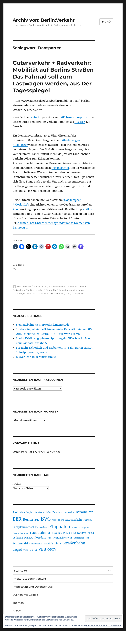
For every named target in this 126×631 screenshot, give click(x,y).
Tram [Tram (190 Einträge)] (25, 550)
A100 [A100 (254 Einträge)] (15, 512)
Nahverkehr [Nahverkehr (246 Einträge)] (79, 533)
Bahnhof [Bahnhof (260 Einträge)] (57, 512)
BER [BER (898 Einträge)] (17, 519)
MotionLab (47, 293)
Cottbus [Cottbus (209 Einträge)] (56, 520)
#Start (35, 117)
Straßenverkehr (34, 290)
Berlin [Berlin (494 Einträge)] (28, 519)
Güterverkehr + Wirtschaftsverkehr (67, 286)
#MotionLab (21, 204)
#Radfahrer (20, 144)
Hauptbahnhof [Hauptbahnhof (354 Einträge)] (40, 533)
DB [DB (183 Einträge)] (62, 520)
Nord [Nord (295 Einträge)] (91, 532)
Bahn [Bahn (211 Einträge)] (48, 512)
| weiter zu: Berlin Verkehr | (30, 578)
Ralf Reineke (24, 286)
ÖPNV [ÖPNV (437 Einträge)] (51, 549)
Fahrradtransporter (67, 290)
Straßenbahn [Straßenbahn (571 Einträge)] (74, 543)
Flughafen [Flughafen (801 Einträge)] (59, 526)
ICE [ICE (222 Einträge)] (60, 533)
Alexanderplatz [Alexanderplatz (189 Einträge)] (26, 512)
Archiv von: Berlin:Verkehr (44, 20)
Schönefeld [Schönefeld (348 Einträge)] (20, 543)
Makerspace (33, 293)
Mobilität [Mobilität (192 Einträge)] (67, 533)
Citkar (49, 290)
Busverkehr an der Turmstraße (36, 356)
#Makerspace (72, 200)
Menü (106, 21)
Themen (18, 602)
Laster (81, 290)
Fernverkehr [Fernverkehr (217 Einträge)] (41, 527)
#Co (15, 209)
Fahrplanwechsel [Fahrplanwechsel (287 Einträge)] (23, 527)
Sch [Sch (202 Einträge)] (87, 538)
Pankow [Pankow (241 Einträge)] (28, 537)
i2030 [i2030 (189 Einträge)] (54, 533)
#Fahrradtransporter (74, 117)
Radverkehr (19, 290)
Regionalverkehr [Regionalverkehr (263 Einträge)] (62, 537)
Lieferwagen (19, 293)
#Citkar (87, 209)
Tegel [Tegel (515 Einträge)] (17, 549)
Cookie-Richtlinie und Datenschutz (103, 625)
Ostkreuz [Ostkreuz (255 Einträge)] (18, 537)
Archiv (17, 483)
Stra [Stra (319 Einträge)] (58, 543)
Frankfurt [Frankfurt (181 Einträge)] (76, 527)
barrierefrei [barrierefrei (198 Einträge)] (69, 512)
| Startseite (20, 570)
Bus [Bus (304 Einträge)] (36, 519)
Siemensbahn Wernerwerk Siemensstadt (42, 324)
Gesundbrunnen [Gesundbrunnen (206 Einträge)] (21, 533)
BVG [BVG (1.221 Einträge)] (46, 519)
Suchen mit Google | (26, 594)
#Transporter (60, 167)
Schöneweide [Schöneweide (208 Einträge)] (35, 543)
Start (67, 293)
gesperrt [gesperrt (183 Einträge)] (85, 527)
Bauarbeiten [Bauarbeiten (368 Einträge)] (84, 512)
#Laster (79, 121)
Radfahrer (59, 293)
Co (54, 290)
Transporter (77, 293)
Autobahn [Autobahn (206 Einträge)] (39, 512)
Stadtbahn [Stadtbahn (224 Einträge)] (49, 543)
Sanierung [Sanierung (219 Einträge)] (79, 538)
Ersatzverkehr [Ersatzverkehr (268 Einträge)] (73, 519)
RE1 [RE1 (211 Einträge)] (49, 538)
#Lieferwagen (71, 140)
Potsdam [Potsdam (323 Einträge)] (40, 537)
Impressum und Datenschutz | (33, 586)
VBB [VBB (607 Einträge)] (42, 549)
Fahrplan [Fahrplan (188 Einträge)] (88, 520)
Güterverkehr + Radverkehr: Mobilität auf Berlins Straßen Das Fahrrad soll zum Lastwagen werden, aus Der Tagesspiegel (53, 76)
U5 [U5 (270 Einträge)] (31, 549)
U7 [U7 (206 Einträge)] (35, 550)
